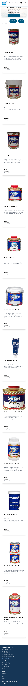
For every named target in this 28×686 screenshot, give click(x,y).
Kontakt (3, 678)
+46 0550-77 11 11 (6, 653)
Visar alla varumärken (13, 21)
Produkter (4, 673)
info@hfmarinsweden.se (7, 654)
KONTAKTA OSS (14, 16)
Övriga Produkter (21, 21)
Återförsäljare (5, 676)
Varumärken (4, 675)
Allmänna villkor (5, 658)
